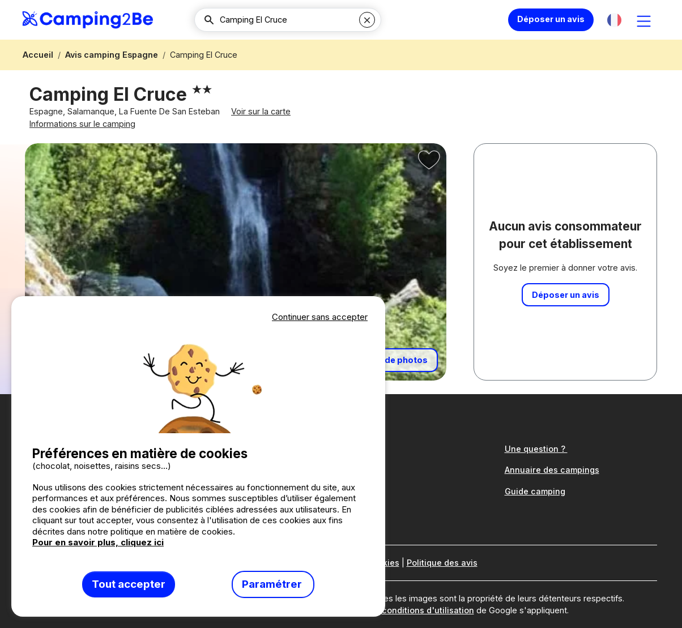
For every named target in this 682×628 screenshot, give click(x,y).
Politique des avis (442, 562)
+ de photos (402, 360)
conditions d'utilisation (428, 610)
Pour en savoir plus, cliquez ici (98, 542)
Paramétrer (273, 584)
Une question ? (536, 449)
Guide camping (535, 491)
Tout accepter (128, 584)
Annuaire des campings (552, 470)
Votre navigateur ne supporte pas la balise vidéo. (198, 378)
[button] (614, 20)
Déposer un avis (551, 19)
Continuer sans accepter (320, 316)
